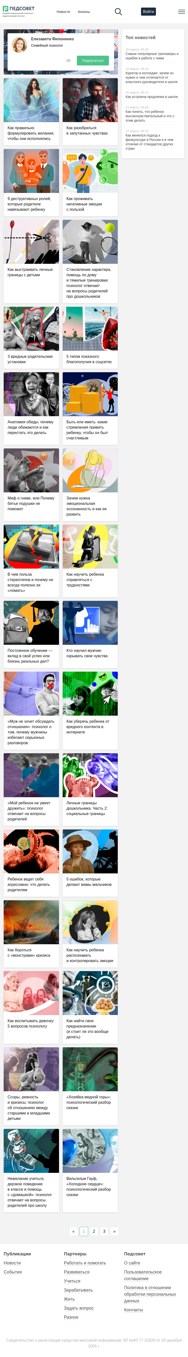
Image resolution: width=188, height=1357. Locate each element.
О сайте (132, 1263)
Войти (148, 12)
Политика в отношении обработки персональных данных (150, 1294)
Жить (69, 1299)
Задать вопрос (79, 1308)
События (13, 1272)
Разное (71, 1317)
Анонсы (84, 12)
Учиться (72, 1281)
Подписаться (93, 61)
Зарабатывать (78, 1290)
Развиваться (76, 1272)
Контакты (133, 1309)
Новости (63, 12)
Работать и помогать (85, 1263)
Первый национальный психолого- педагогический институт (18, 14)
